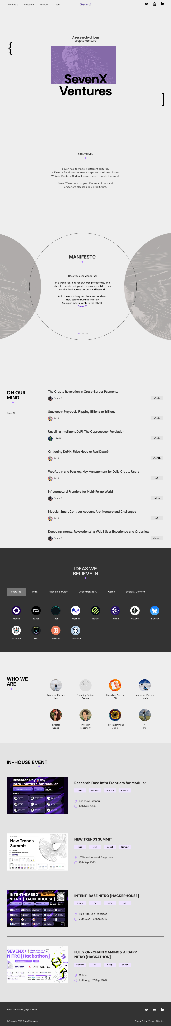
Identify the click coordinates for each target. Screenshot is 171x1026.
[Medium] (154, 1010)
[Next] (130, 286)
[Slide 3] (87, 333)
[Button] (105, 395)
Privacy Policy (140, 1021)
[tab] (16, 592)
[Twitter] (146, 4)
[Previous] (35, 286)
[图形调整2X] (154, 4)
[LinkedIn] (162, 4)
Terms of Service (156, 1021)
